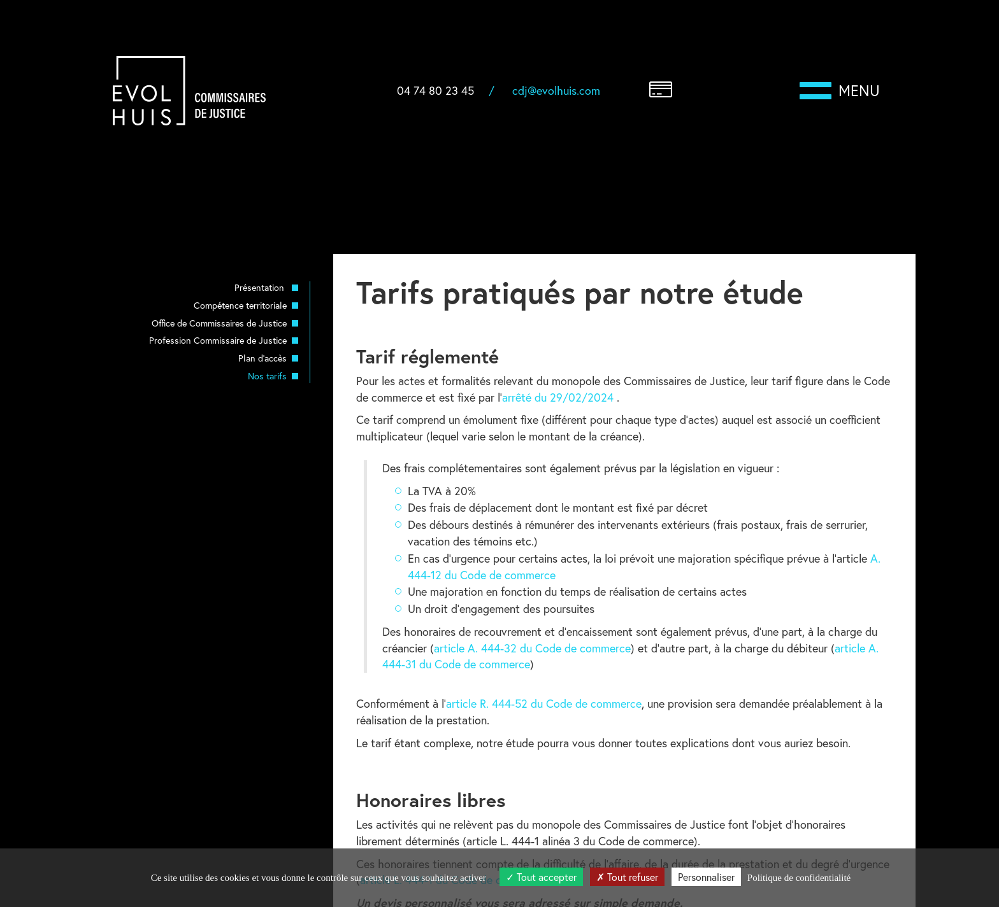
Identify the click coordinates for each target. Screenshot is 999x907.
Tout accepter (541, 876)
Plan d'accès (262, 358)
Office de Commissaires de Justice (219, 323)
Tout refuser (627, 876)
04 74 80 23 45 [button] (435, 90)
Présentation (260, 287)
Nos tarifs (267, 376)
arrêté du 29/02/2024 (559, 397)
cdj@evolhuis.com (556, 90)
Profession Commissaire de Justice (218, 340)
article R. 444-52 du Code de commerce (544, 703)
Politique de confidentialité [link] (799, 878)
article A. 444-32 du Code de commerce (532, 648)
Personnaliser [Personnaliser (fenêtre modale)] (706, 876)
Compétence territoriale (240, 305)
